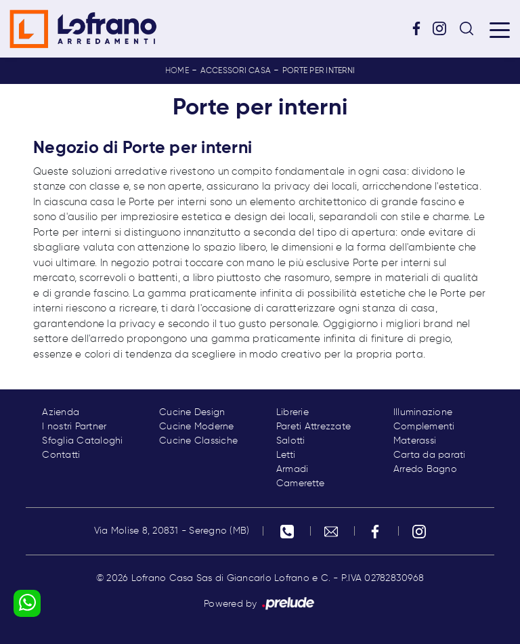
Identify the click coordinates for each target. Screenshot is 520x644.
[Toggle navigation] (500, 29)
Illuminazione (422, 412)
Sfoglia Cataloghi (82, 441)
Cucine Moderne (196, 426)
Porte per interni (318, 71)
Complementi (424, 426)
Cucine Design (192, 412)
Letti (285, 455)
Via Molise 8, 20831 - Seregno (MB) (172, 531)
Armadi (292, 469)
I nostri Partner (74, 426)
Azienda (60, 412)
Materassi (414, 441)
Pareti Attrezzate (313, 426)
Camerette (300, 483)
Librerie (292, 412)
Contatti (61, 455)
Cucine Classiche (198, 441)
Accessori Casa (236, 71)
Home (177, 71)
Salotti (290, 441)
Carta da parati (429, 455)
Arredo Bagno (425, 469)
